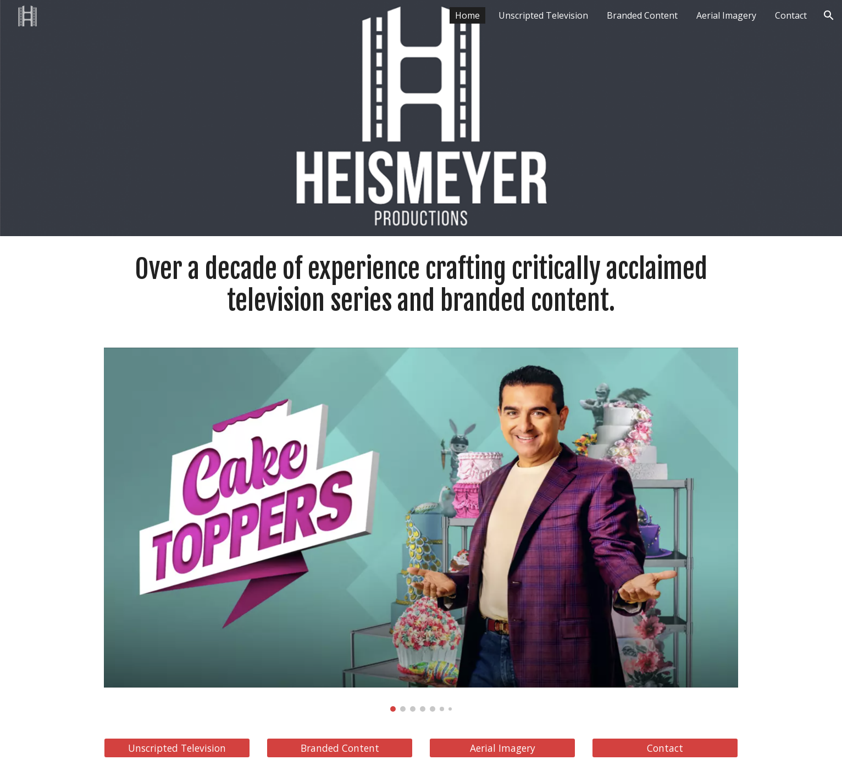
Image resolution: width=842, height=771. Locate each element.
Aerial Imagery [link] (726, 15)
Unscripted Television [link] (543, 15)
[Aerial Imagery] (502, 748)
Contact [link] (791, 15)
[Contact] (665, 748)
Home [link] (467, 15)
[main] (421, 285)
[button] (829, 15)
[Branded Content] (339, 748)
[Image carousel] (421, 530)
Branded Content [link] (642, 15)
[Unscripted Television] (177, 748)
